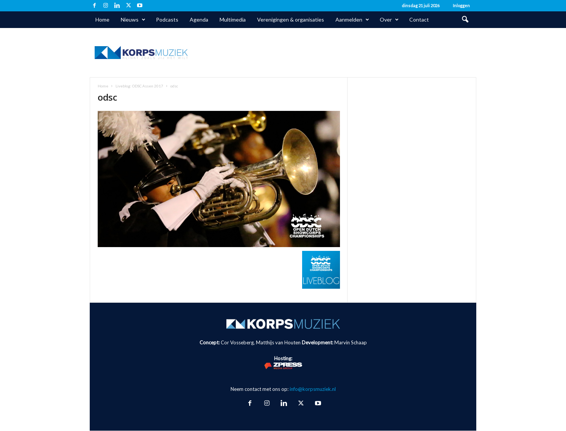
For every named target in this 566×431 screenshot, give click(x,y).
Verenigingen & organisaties (290, 19)
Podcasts (167, 19)
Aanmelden (352, 19)
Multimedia (233, 19)
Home (102, 19)
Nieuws (133, 19)
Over (389, 19)
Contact (419, 19)
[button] (465, 19)
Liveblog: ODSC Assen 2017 (139, 86)
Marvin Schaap (350, 342)
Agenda (199, 19)
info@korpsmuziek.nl (313, 389)
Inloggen (461, 5)
